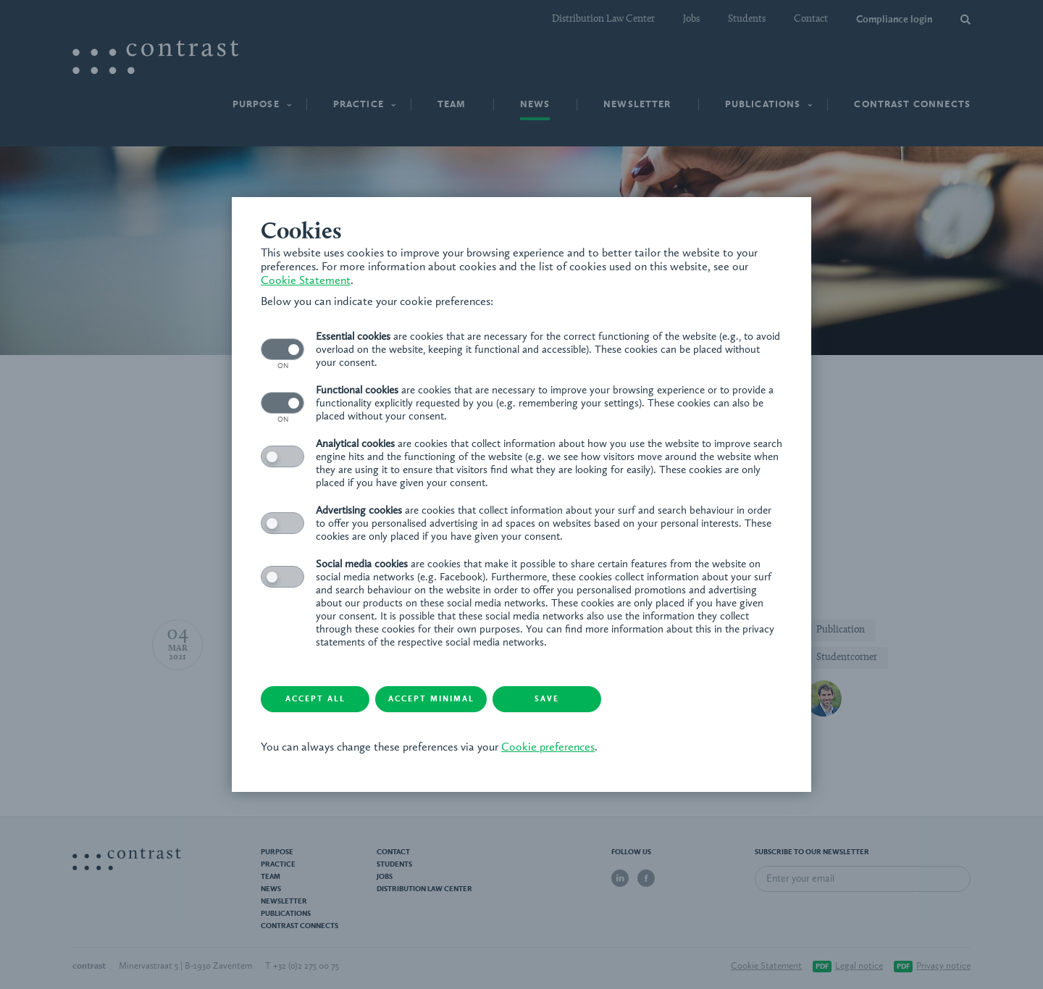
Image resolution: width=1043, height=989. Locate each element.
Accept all (315, 700)
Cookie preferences (548, 748)
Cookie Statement (306, 281)
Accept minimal (431, 700)
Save (547, 700)
